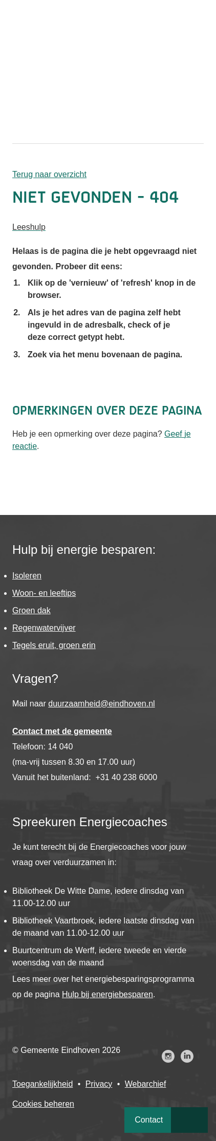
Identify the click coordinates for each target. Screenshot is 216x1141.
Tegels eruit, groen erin (54, 645)
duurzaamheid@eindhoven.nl (101, 703)
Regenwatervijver (44, 627)
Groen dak (31, 610)
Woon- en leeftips (44, 593)
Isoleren (26, 575)
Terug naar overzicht (49, 174)
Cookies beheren (43, 1104)
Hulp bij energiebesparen (107, 994)
